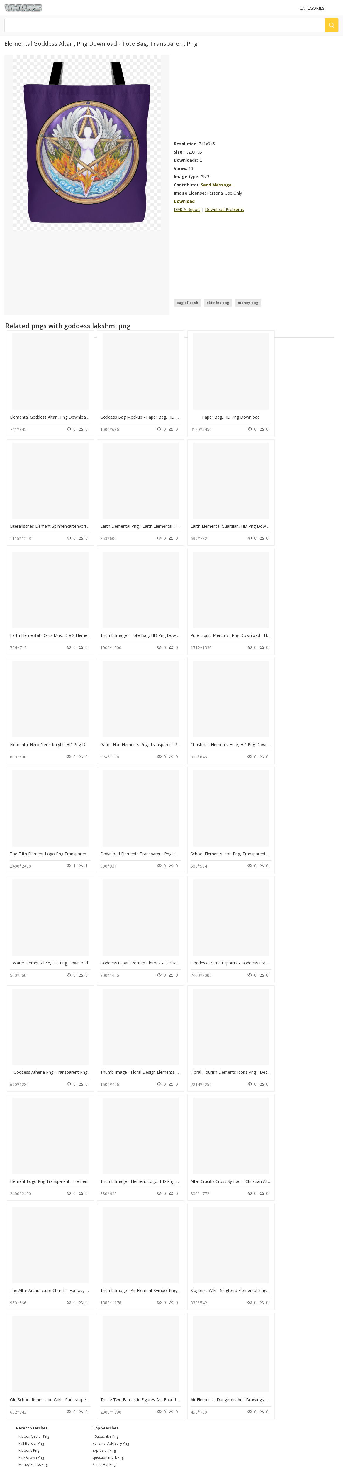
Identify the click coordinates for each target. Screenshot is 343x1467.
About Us (14, 1287)
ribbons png (28, 1219)
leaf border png (31, 1254)
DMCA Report (187, 209)
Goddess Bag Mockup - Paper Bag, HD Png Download (146, 415)
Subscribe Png (106, 1205)
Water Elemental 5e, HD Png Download (299, 738)
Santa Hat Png (104, 1233)
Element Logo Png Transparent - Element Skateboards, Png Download (161, 953)
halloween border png (37, 1247)
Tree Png (100, 1240)
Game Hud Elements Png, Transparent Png (218, 630)
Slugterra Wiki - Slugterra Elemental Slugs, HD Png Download (235, 1061)
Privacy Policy (18, 1297)
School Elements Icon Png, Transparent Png (220, 738)
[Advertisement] (227, 96)
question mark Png (108, 1226)
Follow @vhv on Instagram (29, 1314)
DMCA (12, 1292)
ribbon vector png (33, 1205)
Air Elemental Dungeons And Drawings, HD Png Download (149, 1168)
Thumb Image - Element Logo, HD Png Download (225, 953)
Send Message (216, 185)
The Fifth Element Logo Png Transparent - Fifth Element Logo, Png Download (84, 738)
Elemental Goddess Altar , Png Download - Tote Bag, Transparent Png (77, 415)
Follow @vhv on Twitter (27, 1320)
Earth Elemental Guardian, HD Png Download (137, 523)
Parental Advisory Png (111, 1212)
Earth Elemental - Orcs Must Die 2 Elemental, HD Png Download (239, 523)
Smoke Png (102, 1247)
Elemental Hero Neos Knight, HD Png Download (140, 630)
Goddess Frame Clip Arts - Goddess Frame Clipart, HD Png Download (160, 846)
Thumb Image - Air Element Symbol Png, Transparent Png (149, 1061)
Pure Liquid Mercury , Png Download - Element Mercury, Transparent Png (80, 630)
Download (184, 201)
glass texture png (33, 1240)
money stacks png (33, 1233)
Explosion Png (104, 1219)
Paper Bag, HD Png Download (215, 415)
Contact (13, 1282)
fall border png (31, 1212)
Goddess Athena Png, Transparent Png (215, 846)
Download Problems (224, 209)
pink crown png (31, 1226)
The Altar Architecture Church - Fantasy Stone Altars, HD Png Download (78, 1061)
